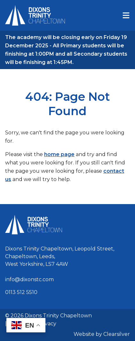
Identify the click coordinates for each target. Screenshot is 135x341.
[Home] (35, 15)
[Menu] (126, 15)
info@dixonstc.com (29, 279)
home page (59, 154)
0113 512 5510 (21, 292)
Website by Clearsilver (102, 334)
